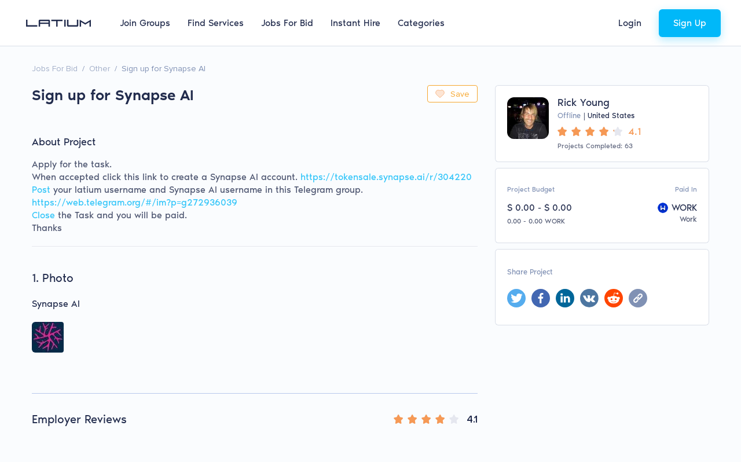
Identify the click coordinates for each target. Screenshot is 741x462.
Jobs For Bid (287, 22)
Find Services (216, 22)
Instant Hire (355, 22)
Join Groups (145, 22)
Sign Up (689, 22)
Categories (421, 22)
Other (99, 69)
